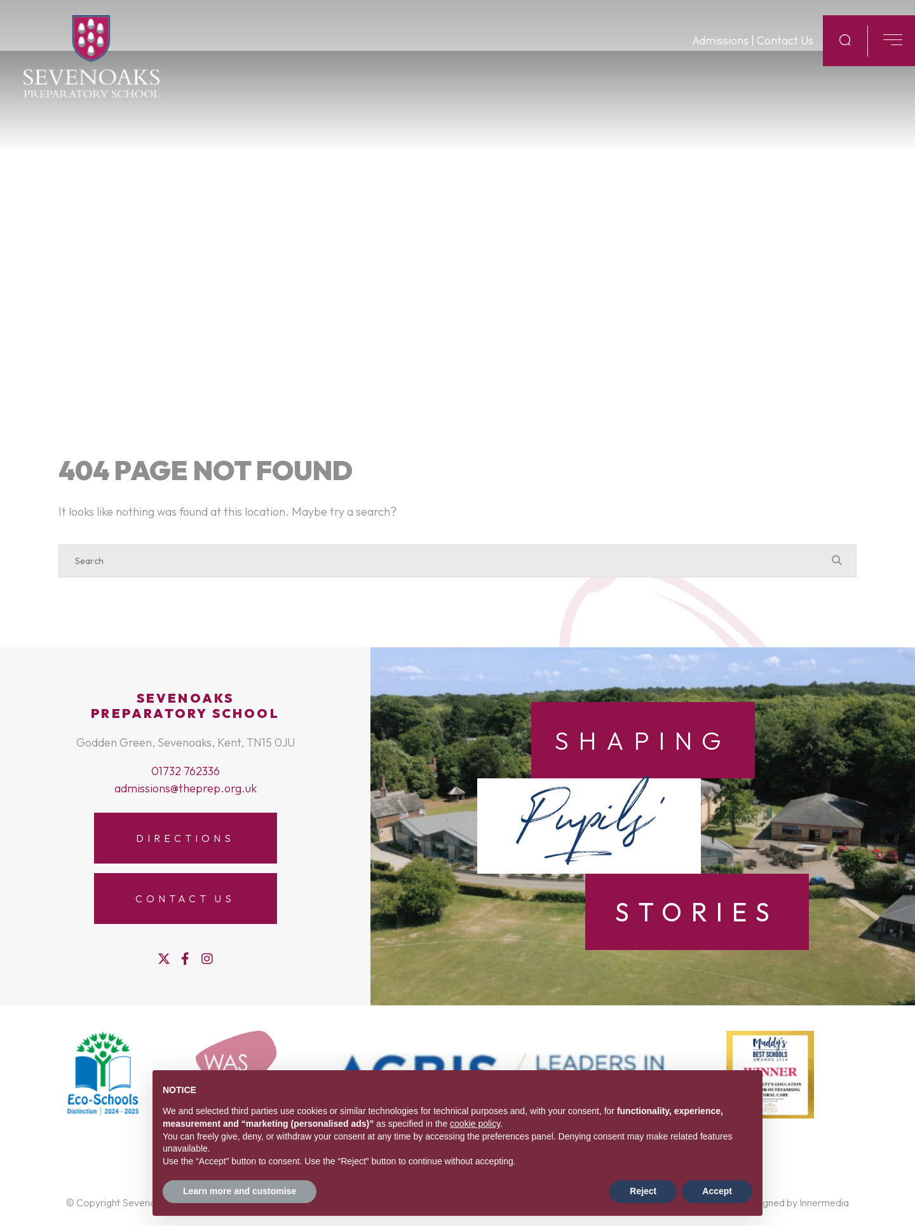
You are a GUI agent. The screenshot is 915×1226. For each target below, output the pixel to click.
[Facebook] (185, 958)
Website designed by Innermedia (778, 1202)
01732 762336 (185, 771)
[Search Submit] (845, 56)
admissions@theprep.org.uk (185, 788)
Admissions (720, 57)
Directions (185, 838)
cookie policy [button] (475, 1124)
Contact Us (785, 57)
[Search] (445, 560)
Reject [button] (643, 1191)
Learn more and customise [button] (239, 1191)
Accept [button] (717, 1191)
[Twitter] (164, 958)
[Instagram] (207, 958)
